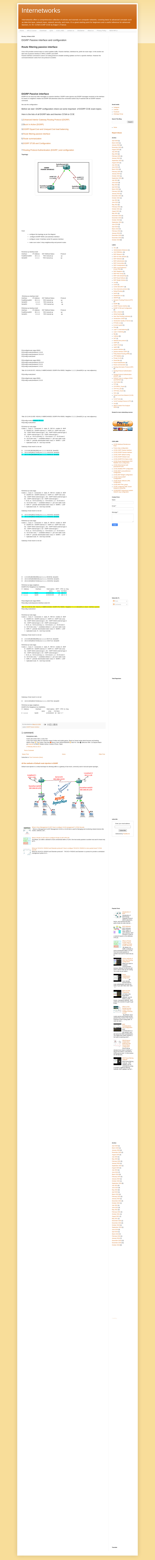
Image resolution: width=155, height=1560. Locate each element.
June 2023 (115, 182)
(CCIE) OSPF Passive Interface (123, 450)
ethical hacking (118, 314)
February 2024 (116, 171)
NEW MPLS (113, 30)
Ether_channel (118, 312)
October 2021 (116, 209)
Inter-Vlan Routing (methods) (122, 316)
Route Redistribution (119, 362)
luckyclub (30, 744)
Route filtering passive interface (36, 134)
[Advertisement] (63, 77)
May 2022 (115, 204)
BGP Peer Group (118, 273)
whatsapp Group (118, 114)
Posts (115, 601)
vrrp (115, 403)
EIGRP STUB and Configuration (37, 143)
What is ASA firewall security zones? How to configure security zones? (127, 1010)
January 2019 (116, 233)
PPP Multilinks (118, 356)
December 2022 (116, 196)
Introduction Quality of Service (122, 321)
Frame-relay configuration (121, 448)
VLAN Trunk (117, 399)
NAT (115, 338)
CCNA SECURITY (119, 287)
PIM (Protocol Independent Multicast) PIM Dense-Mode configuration (126, 1043)
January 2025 (116, 158)
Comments (117, 604)
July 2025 (114, 151)
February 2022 (116, 207)
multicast (116, 336)
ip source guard (118, 325)
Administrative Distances (121, 250)
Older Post (102, 754)
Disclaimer (80, 30)
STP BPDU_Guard (119, 386)
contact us (70, 30)
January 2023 (116, 193)
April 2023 (115, 187)
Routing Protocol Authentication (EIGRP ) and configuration (48, 150)
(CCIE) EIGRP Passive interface (123, 452)
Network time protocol (120, 340)
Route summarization (32, 139)
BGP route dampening (120, 276)
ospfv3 (115, 347)
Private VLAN (117, 358)
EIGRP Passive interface (32, 727)
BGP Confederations (119, 265)
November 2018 (116, 237)
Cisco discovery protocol (121, 289)
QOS (51, 30)
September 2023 (117, 178)
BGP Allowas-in (118, 254)
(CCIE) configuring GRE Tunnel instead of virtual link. (123, 487)
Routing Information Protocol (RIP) (123, 367)
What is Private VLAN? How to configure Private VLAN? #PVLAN (50, 838)
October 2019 (116, 220)
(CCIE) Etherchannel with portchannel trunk (121, 465)
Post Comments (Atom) (36, 757)
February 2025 (116, 156)
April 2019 (115, 226)
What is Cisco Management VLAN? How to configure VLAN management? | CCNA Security (58, 827)
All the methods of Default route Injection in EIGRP (40, 763)
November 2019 (116, 218)
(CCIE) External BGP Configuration (120, 477)
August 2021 (115, 211)
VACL (115, 393)
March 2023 (115, 189)
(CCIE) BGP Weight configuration (123, 475)
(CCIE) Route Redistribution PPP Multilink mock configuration (123, 462)
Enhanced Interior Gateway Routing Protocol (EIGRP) (46, 120)
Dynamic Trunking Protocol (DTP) (123, 300)
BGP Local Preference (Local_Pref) (120, 268)
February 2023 (116, 191)
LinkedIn (116, 109)
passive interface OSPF (120, 351)
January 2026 (116, 145)
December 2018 (116, 235)
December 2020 (116, 215)
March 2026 (115, 143)
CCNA (115, 284)
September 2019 (117, 222)
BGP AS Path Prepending (126, 991)
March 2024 (115, 169)
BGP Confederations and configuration (127, 1026)
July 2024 (114, 165)
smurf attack (117, 382)
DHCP (115, 293)
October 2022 (116, 198)
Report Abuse (117, 133)
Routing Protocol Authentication (123, 371)
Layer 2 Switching (119, 332)
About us (91, 30)
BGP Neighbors (118, 271)
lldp (115, 334)
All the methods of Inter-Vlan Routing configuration (127, 960)
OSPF (115, 343)
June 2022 (115, 202)
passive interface (118, 349)
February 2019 (116, 231)
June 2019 (115, 224)
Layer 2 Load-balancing (120, 329)
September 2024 (117, 160)
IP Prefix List (117, 323)
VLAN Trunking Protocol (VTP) (122, 401)
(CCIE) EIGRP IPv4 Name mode (123, 459)
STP (115, 384)
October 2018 (116, 240)
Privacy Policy (101, 30)
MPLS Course (31, 30)
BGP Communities (119, 263)
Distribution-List (118, 295)
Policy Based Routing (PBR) (122, 354)
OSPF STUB (117, 345)
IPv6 (115, 327)
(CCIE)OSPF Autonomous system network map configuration (123, 491)
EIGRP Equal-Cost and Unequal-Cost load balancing (45, 129)
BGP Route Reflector (120, 278)
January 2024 (116, 174)
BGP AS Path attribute (120, 256)
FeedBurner (126, 834)
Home (22, 30)
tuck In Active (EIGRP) (34, 124)
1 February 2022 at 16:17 (33, 746)
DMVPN (116, 298)
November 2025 (116, 147)
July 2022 (114, 200)
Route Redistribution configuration (126, 976)
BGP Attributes (118, 259)
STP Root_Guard (118, 391)
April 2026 (115, 140)
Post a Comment (29, 750)
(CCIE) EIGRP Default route (122, 457)
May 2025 (115, 154)
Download (43, 30)
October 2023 (116, 176)
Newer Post (25, 754)
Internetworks (41, 10)
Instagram (116, 107)
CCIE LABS (60, 30)
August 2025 (115, 149)
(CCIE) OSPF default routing (122, 454)
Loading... (115, 1318)
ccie (115, 282)
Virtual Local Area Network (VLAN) (123, 395)
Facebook (116, 112)
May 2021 (115, 213)
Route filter (117, 360)
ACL (115, 248)
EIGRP (116, 304)
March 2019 (115, 229)
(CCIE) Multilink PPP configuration (123, 469)
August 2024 (115, 162)
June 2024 (115, 167)
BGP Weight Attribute (120, 280)
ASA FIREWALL (118, 252)
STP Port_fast (118, 388)
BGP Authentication (119, 261)
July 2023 (114, 180)
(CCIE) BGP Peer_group (121, 484)
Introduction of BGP (119, 318)
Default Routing (118, 291)
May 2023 (115, 185)
